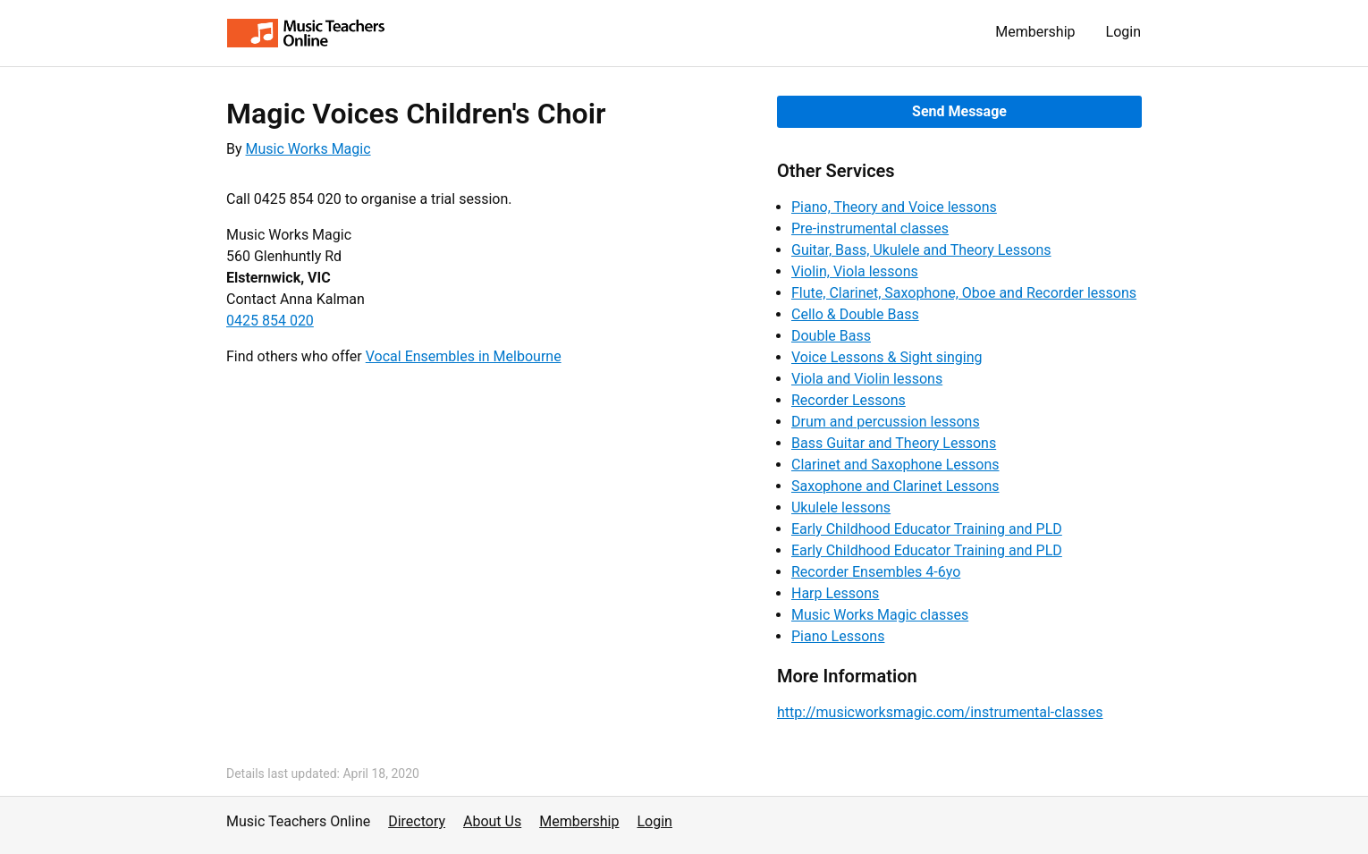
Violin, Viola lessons (854, 271)
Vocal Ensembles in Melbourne (464, 356)
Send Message (959, 111)
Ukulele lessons (841, 507)
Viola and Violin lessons (866, 378)
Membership (1035, 31)
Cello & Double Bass (855, 314)
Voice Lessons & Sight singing (886, 357)
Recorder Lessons (848, 400)
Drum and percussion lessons (885, 421)
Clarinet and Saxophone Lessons (895, 464)
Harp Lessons (835, 593)
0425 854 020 (270, 320)
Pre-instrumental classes (870, 228)
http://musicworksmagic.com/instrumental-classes (940, 712)
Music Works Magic (308, 148)
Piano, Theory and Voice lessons (894, 207)
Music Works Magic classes (879, 614)
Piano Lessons (837, 636)
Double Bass (831, 335)
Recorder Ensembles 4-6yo (875, 571)
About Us (492, 821)
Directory (416, 821)
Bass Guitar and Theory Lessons (893, 443)
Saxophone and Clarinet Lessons (895, 486)
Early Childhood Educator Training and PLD (926, 528)
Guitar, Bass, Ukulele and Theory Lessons (921, 249)
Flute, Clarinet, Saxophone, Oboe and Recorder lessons (963, 292)
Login (1123, 31)
